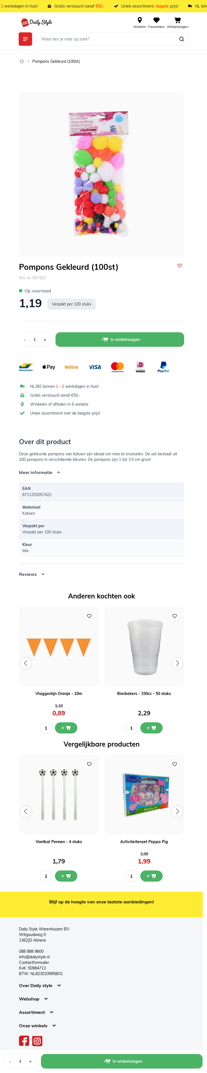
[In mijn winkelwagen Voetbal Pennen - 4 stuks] (66, 876)
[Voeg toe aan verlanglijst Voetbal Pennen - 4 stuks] (89, 764)
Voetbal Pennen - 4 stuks (59, 841)
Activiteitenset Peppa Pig (144, 841)
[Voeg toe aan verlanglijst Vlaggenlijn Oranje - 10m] (89, 616)
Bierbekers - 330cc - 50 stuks (144, 693)
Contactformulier (34, 962)
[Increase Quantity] (45, 339)
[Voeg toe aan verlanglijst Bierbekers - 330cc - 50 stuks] (175, 616)
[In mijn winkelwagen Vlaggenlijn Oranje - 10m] (66, 727)
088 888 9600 (31, 951)
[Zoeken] (181, 39)
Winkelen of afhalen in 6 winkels (59, 404)
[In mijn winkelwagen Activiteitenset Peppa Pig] (151, 876)
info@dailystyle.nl (34, 956)
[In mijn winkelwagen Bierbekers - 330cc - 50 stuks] (151, 727)
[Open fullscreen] (101, 174)
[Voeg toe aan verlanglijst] (179, 265)
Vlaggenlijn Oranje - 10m (58, 693)
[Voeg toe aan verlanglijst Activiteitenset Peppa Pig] (175, 764)
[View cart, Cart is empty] (177, 22)
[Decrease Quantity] (24, 339)
